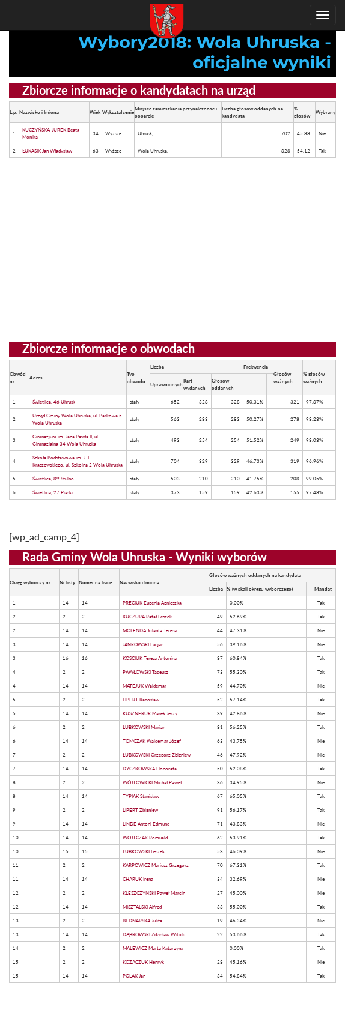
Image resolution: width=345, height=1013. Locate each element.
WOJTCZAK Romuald (145, 838)
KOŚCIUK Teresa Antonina (150, 658)
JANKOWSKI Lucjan (143, 644)
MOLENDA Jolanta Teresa (150, 630)
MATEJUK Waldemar (144, 686)
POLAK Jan (134, 976)
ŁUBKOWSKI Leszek (144, 851)
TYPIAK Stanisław (141, 796)
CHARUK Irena (138, 879)
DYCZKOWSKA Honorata (150, 769)
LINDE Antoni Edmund (146, 824)
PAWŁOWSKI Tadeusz (145, 672)
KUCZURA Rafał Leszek (147, 617)
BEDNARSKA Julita (142, 921)
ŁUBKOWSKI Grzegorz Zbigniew (157, 755)
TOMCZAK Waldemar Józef (152, 741)
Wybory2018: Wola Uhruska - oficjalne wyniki (204, 52)
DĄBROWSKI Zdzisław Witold (154, 934)
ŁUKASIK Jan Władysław (47, 151)
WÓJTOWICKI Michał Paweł (152, 782)
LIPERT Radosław (141, 700)
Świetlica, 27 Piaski (52, 492)
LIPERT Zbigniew (140, 810)
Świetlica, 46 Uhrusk (53, 402)
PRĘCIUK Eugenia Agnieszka (152, 603)
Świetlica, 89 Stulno (53, 479)
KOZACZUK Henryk (143, 962)
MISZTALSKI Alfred (142, 907)
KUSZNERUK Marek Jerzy (150, 713)
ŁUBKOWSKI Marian (144, 727)
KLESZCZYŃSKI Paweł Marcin (154, 893)
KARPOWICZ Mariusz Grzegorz (156, 865)
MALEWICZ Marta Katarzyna (153, 948)
